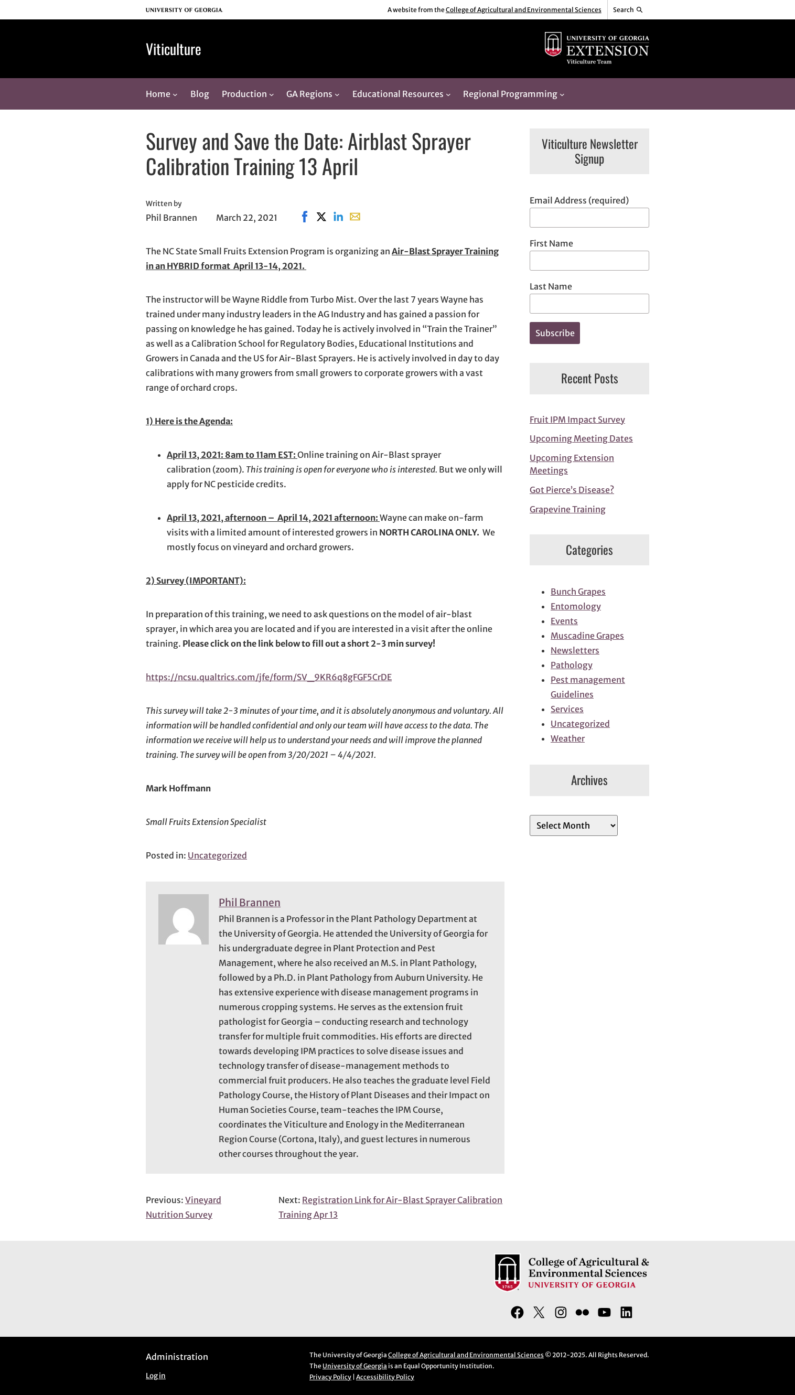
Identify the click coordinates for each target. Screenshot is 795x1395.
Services (567, 709)
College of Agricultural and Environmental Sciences (523, 10)
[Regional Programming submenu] (562, 93)
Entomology (576, 606)
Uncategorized (217, 855)
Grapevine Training (568, 509)
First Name (551, 243)
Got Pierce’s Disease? (572, 490)
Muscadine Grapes (587, 635)
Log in (156, 1375)
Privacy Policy (330, 1377)
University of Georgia (355, 1366)
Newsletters (575, 650)
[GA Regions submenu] (337, 93)
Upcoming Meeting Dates (581, 438)
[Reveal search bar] (628, 10)
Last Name (551, 286)
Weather (568, 738)
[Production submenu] (271, 93)
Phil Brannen (250, 902)
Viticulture (173, 48)
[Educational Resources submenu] (448, 93)
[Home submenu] (175, 93)
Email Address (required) (579, 200)
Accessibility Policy (385, 1377)
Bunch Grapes (578, 591)
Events (564, 621)
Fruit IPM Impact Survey (577, 419)
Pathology (572, 665)
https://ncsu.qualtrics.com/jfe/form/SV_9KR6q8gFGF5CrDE (269, 677)
